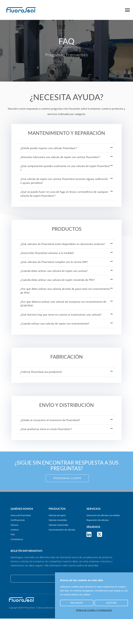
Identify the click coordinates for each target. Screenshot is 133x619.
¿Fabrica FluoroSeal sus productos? (41, 371)
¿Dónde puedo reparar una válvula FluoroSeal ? (48, 148)
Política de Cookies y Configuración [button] (94, 610)
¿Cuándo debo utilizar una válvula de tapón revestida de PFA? (57, 279)
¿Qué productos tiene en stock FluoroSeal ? (46, 429)
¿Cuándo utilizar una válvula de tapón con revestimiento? (54, 323)
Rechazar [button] (76, 603)
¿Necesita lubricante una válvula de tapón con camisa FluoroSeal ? (60, 157)
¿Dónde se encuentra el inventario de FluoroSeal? (50, 420)
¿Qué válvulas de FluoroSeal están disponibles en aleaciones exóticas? (62, 244)
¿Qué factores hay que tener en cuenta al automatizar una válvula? (61, 314)
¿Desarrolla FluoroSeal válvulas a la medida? (47, 253)
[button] (127, 10)
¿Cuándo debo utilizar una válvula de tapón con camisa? (54, 270)
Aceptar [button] (111, 603)
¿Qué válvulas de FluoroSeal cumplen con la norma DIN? (54, 262)
